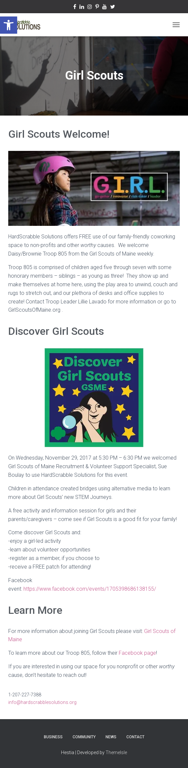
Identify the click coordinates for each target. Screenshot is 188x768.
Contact (135, 737)
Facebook (74, 7)
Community (84, 737)
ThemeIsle (116, 752)
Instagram (89, 7)
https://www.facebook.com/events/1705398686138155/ (90, 589)
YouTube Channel (104, 7)
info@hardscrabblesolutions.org (42, 702)
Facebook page (137, 653)
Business (53, 737)
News (111, 737)
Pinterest (97, 7)
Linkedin (81, 7)
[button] (8, 25)
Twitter (112, 7)
